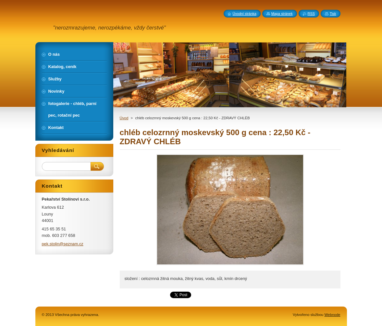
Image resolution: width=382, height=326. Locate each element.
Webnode (332, 315)
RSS (311, 14)
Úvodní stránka (244, 14)
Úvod (124, 118)
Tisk (333, 14)
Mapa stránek (282, 14)
